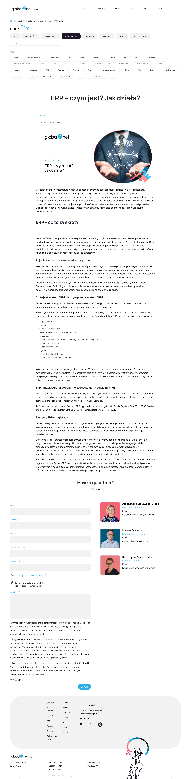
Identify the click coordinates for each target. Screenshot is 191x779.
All (15, 36)
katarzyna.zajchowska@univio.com (140, 567)
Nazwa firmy (50, 565)
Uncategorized (144, 36)
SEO (31, 76)
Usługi (84, 8)
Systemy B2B (46, 76)
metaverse (33, 70)
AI (69, 58)
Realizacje (101, 8)
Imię (50, 509)
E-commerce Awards (103, 64)
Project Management (109, 70)
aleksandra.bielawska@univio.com (139, 514)
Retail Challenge (169, 70)
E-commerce (81, 64)
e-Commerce (51, 36)
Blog (117, 8)
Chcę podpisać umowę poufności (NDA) (30, 575)
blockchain (151, 58)
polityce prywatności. (36, 634)
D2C (42, 64)
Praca (90, 70)
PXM (139, 70)
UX (80, 76)
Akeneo (82, 58)
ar (125, 58)
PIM (47, 70)
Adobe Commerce (34, 58)
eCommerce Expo (143, 64)
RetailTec (17, 76)
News (126, 36)
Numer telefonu (50, 551)
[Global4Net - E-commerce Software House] (25, 8)
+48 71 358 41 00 (93, 766)
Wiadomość (50, 605)
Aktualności (30, 36)
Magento (92, 36)
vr (112, 76)
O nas (129, 8)
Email (50, 537)
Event (160, 64)
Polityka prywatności (86, 705)
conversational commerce (23, 64)
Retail (152, 70)
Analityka (112, 58)
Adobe (16, 58)
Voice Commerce (97, 76)
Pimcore (61, 70)
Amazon (96, 58)
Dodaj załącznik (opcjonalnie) (30, 583)
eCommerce (123, 64)
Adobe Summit (54, 58)
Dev (55, 64)
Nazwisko (50, 523)
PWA (127, 70)
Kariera (144, 8)
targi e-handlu (65, 76)
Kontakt (159, 8)
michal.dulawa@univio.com (136, 541)
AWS (136, 58)
